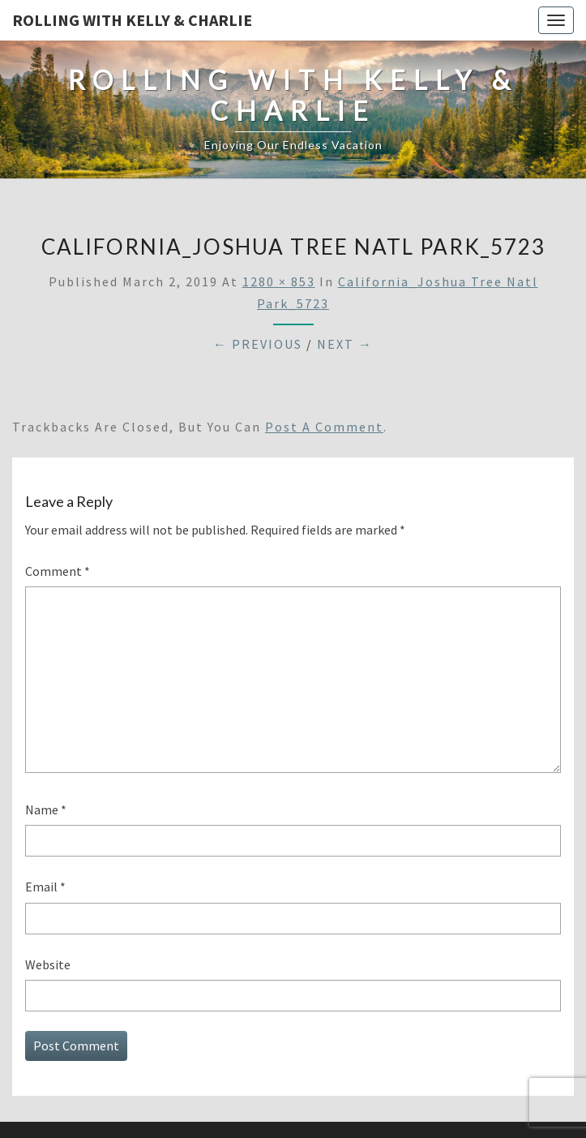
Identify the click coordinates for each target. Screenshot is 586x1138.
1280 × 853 (278, 281)
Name (45, 809)
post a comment (324, 427)
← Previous (257, 344)
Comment (57, 571)
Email (45, 886)
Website (48, 964)
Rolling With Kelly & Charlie (132, 20)
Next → (345, 344)
